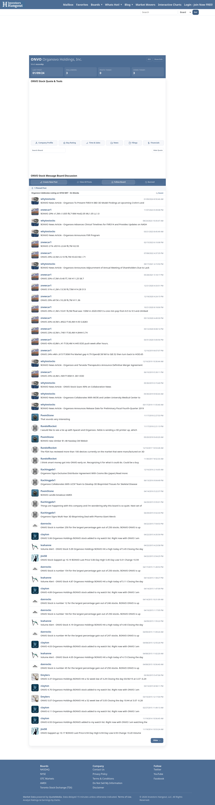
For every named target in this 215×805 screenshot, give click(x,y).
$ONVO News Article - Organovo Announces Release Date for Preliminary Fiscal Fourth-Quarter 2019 (92, 408)
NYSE (43, 774)
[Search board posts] (48, 150)
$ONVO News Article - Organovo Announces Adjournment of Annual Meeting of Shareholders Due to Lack (95, 267)
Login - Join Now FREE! (198, 4)
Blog (128, 4)
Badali (160, 193)
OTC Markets (47, 778)
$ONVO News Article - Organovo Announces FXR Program (70, 235)
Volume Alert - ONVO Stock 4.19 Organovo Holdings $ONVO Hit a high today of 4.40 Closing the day (92, 624)
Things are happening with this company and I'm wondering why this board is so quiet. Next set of (91, 505)
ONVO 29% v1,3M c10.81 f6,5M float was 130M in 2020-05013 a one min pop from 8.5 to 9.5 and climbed (94, 310)
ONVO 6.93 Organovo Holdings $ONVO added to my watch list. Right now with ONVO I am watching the (94, 722)
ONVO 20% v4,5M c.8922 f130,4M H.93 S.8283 (64, 321)
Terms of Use (124, 796)
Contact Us (98, 769)
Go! (195, 12)
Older (157, 740)
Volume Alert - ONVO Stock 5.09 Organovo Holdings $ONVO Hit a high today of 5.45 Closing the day (92, 548)
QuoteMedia (55, 796)
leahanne (46, 545)
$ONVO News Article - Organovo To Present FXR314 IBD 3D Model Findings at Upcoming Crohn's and (92, 202)
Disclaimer (98, 787)
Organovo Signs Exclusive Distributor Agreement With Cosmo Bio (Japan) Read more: (84, 473)
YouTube (158, 774)
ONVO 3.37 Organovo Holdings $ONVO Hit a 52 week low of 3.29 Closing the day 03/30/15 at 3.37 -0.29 (93, 678)
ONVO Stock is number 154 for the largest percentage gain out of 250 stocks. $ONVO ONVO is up (90, 570)
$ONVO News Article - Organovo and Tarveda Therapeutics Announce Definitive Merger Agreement (92, 365)
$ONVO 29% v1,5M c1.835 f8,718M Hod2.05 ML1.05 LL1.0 (70, 213)
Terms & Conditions (103, 778)
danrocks (46, 523)
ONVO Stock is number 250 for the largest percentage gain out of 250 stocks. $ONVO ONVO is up (90, 527)
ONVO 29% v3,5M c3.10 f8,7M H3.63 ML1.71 (63, 256)
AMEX (43, 783)
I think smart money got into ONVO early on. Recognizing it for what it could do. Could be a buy (90, 462)
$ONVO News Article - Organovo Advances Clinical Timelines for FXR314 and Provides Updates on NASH (94, 224)
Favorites (82, 4)
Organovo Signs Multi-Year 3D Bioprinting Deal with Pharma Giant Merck (78, 516)
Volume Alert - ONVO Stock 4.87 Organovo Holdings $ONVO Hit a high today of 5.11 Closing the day (92, 581)
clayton (45, 534)
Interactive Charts (169, 4)
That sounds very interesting (55, 419)
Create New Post (48, 182)
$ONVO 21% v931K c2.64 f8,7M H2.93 (60, 246)
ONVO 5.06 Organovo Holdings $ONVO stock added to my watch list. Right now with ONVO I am (90, 538)
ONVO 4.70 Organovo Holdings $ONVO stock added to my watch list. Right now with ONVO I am (90, 689)
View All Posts (84, 182)
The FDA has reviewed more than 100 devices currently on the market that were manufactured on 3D (92, 451)
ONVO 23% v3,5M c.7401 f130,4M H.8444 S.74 (64, 332)
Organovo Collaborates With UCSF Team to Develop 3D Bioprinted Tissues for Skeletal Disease (89, 484)
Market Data (29, 796)
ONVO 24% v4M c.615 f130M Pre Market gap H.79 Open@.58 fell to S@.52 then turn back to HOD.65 (92, 354)
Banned (150, 182)
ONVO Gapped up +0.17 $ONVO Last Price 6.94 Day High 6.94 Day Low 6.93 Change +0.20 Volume (91, 732)
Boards (95, 4)
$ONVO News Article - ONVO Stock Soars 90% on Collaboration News (76, 386)
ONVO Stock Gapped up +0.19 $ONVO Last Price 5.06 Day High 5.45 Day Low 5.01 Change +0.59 (90, 559)
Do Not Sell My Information (107, 783)
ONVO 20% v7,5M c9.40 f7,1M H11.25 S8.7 (62, 278)
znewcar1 (46, 209)
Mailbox (68, 4)
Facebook (159, 778)
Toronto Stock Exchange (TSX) (56, 787)
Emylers (45, 675)
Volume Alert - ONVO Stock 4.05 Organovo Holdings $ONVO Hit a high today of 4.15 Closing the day (92, 657)
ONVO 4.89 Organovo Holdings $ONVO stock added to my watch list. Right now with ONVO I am (90, 592)
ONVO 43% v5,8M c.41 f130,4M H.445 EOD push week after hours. (74, 343)
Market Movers (145, 4)
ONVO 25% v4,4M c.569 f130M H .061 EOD (62, 375)
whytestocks (48, 199)
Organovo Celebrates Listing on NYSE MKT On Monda (55, 193)
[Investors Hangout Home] (13, 4)
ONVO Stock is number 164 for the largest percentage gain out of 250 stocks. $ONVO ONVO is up (90, 613)
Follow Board (118, 182)
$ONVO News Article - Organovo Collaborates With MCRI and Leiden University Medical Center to (90, 397)
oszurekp (40, 64)
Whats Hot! (112, 4)
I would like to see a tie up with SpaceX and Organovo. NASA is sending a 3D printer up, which (89, 429)
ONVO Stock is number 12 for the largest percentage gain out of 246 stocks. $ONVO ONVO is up (90, 603)
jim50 (44, 556)
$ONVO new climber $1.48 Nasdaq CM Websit (64, 440)
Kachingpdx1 (48, 469)
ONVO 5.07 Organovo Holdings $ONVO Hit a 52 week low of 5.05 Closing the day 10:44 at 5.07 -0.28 (92, 700)
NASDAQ (44, 769)
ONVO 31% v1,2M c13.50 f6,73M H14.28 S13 (63, 289)
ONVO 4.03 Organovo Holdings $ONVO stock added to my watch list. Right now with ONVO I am (90, 646)
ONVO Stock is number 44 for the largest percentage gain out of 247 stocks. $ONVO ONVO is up (90, 635)
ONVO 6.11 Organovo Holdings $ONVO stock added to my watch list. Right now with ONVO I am (90, 711)
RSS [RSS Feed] (149, 59)
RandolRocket (49, 426)
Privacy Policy (100, 774)
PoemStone (47, 415)
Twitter (157, 769)
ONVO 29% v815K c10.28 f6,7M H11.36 (60, 300)
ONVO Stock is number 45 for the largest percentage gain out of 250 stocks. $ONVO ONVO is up (90, 668)
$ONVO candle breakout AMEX (56, 494)
